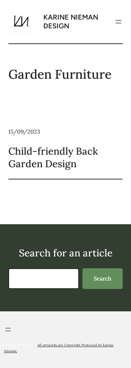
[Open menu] (118, 21)
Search (102, 278)
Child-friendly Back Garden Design (53, 157)
